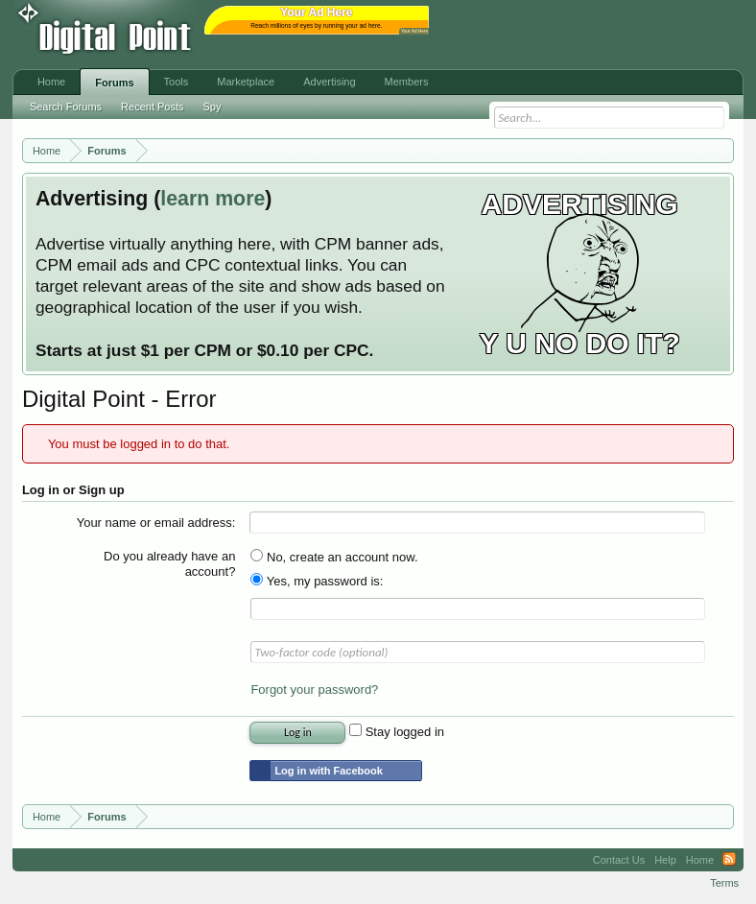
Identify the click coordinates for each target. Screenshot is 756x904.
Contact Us (619, 860)
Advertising (329, 81)
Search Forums (66, 106)
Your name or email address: (156, 522)
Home (51, 81)
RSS (729, 860)
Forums (114, 82)
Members (407, 81)
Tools (176, 81)
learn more (212, 198)
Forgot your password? (314, 689)
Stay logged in (396, 732)
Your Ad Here (414, 31)
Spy (212, 106)
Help (665, 860)
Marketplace (245, 81)
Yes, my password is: (316, 581)
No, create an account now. (333, 557)
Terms (724, 883)
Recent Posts (152, 106)
